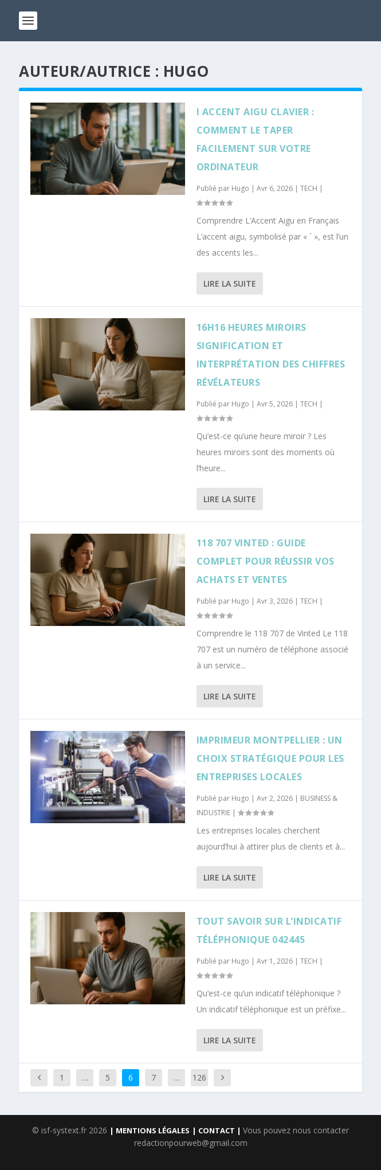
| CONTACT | (217, 1130)
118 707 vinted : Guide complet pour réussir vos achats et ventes (266, 561)
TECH (308, 188)
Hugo (240, 188)
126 (199, 1077)
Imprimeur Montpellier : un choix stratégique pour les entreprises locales (270, 758)
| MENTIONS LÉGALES (149, 1130)
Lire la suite (229, 283)
